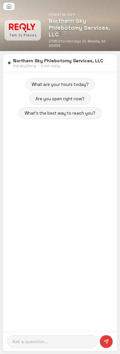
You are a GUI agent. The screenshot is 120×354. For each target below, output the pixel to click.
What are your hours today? (60, 84)
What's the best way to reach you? (60, 113)
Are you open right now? (60, 99)
